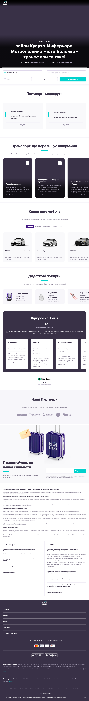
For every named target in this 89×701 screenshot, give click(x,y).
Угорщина (5, 681)
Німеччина (60, 679)
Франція (46, 679)
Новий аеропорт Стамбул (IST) (51, 664)
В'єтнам (51, 679)
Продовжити (73, 79)
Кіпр (55, 679)
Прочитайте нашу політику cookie (56, 697)
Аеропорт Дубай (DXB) (65, 664)
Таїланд (28, 679)
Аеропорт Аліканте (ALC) (78, 664)
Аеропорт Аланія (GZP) (23, 664)
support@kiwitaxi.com (53, 640)
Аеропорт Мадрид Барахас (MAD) (11, 666)
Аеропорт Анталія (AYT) (36, 664)
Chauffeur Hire (11, 633)
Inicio (41, 41)
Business (46, 226)
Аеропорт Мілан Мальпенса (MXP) (40, 669)
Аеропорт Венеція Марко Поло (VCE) (59, 669)
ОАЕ (24, 679)
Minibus (54, 226)
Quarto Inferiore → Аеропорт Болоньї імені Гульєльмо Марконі (18, 554)
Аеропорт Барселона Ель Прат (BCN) (30, 666)
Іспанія (32, 679)
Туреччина (19, 679)
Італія (48, 41)
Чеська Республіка (73, 679)
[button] (44, 72)
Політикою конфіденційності (66, 477)
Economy (30, 226)
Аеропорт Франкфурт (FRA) (69, 666)
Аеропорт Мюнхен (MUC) (24, 669)
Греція (65, 679)
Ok (85, 698)
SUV (61, 226)
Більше (4, 671)
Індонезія (81, 679)
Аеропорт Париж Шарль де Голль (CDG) (51, 666)
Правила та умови (47, 693)
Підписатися (79, 471)
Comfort (38, 226)
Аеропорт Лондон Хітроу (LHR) (78, 669)
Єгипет (41, 679)
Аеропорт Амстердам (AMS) (10, 669)
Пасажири (35, 77)
